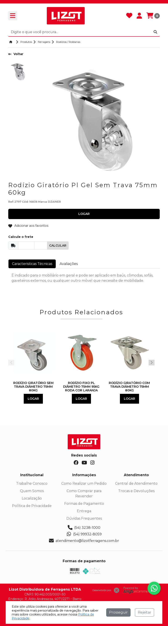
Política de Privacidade (32, 506)
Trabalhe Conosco (31, 483)
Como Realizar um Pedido (84, 483)
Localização (32, 498)
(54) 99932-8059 (84, 534)
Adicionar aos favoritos (28, 226)
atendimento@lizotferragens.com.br (84, 540)
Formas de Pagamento (84, 503)
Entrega (84, 511)
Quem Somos (32, 491)
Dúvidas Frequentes (84, 518)
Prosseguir (118, 612)
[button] (152, 362)
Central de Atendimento (136, 483)
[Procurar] (155, 32)
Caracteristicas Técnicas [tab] (32, 264)
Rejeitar (144, 612)
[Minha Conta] (139, 15)
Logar (33, 399)
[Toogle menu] (12, 15)
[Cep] (26, 245)
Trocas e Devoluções (136, 491)
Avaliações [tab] (69, 264)
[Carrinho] (153, 15)
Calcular (57, 245)
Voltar (15, 54)
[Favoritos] (129, 15)
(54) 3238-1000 (84, 527)
